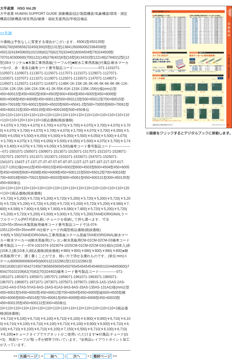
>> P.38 (6, 33)
